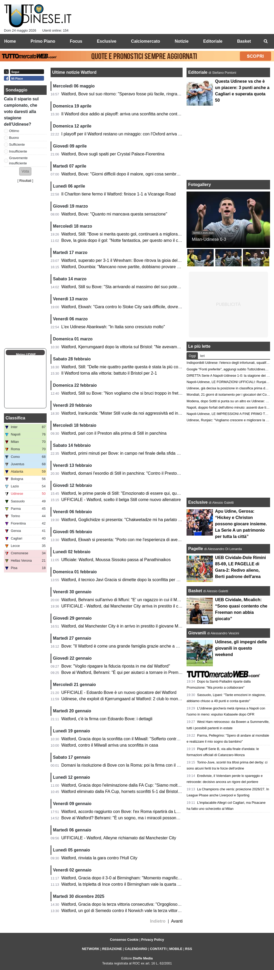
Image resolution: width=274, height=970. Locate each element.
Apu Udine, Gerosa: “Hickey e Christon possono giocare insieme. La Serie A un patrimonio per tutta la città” (241, 524)
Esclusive (198, 502)
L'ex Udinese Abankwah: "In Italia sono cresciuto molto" (113, 327)
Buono (14, 138)
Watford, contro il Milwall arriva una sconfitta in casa (109, 745)
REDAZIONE (112, 949)
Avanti (177, 921)
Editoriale (198, 72)
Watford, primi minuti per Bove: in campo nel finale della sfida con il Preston (131, 453)
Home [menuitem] (10, 41)
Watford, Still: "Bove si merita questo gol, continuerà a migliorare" (122, 234)
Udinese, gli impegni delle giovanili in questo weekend (241, 648)
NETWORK (90, 949)
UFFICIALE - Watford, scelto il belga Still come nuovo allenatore (121, 499)
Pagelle (195, 548)
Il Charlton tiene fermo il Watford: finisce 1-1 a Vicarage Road (118, 194)
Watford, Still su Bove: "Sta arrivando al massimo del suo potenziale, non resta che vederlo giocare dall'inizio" (163, 287)
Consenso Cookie (124, 940)
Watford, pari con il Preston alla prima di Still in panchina (114, 433)
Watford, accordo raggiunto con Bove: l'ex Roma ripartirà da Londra (124, 811)
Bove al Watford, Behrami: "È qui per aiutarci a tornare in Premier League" (130, 672)
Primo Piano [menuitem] (43, 41)
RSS (188, 949)
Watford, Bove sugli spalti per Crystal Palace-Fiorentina (113, 154)
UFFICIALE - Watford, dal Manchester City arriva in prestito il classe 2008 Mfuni (135, 606)
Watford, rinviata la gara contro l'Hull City (99, 858)
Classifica (15, 418)
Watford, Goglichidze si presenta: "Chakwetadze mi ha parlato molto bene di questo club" (144, 519)
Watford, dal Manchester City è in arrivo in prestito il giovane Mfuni (123, 626)
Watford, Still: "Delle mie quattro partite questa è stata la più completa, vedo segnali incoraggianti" (152, 367)
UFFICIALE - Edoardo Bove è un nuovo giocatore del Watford (119, 692)
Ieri (202, 356)
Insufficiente (18, 151)
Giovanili (197, 633)
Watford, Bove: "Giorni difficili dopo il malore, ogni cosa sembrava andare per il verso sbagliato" (150, 174)
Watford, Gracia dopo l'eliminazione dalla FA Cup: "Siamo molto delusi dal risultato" (138, 785)
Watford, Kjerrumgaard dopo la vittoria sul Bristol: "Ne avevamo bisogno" (129, 347)
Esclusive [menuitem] (106, 41)
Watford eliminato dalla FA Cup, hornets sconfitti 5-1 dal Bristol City (123, 791)
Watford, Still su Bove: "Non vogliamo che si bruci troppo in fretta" (122, 393)
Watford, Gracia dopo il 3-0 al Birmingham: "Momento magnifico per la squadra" (135, 878)
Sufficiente (17, 144)
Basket (195, 591)
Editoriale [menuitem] (212, 41)
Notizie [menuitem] (181, 41)
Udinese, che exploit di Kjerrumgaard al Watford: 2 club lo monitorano (126, 699)
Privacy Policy (152, 940)
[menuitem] (265, 41)
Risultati (25, 181)
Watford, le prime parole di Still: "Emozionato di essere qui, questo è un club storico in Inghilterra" (152, 493)
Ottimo (14, 131)
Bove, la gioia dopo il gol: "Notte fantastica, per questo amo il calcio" (124, 240)
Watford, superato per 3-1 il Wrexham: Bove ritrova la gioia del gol (122, 260)
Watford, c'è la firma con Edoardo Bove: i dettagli (107, 719)
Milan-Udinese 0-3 (209, 239)
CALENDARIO (136, 949)
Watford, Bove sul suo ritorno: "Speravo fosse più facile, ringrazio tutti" (126, 94)
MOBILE (175, 949)
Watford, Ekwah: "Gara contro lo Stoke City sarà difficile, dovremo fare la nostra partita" (142, 307)
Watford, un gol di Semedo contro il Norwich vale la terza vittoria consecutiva (132, 910)
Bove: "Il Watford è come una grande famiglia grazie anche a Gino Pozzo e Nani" (137, 646)
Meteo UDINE (26, 354)
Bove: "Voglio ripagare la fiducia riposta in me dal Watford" (115, 666)
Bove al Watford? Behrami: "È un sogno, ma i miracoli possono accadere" (130, 818)
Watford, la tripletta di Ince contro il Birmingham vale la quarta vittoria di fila (131, 884)
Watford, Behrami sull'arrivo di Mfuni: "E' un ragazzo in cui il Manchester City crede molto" (145, 599)
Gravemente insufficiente (18, 160)
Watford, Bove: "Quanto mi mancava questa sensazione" (114, 214)
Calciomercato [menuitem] (145, 41)
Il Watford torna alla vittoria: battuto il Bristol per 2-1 (109, 373)
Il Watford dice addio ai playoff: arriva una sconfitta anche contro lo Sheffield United (139, 114)
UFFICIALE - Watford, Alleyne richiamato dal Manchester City (118, 838)
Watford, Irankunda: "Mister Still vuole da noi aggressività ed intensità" (126, 413)
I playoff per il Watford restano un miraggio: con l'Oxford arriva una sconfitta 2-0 (135, 134)
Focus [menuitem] (76, 41)
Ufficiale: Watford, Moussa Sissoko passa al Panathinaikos (116, 559)
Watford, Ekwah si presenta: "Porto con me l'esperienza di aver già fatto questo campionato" (147, 539)
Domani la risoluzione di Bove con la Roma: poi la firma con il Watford (126, 765)
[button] (25, 171)
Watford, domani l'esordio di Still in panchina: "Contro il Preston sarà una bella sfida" (139, 473)
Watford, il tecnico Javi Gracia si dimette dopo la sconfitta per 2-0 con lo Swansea (137, 579)
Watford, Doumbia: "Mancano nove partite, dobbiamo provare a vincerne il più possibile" (143, 266)
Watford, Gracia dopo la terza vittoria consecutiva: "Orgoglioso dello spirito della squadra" (144, 904)
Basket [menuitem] (244, 41)
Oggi (192, 356)
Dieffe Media (143, 958)
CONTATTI (158, 949)
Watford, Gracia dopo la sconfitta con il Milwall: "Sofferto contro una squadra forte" (137, 739)
